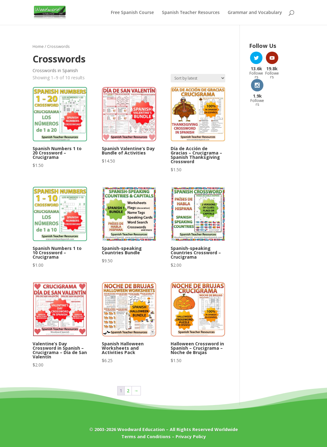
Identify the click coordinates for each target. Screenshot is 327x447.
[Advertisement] (271, 183)
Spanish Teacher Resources (191, 12)
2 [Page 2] (128, 391)
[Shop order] (198, 78)
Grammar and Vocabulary (255, 12)
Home (38, 46)
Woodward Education (141, 429)
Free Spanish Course (132, 12)
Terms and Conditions (146, 437)
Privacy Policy (191, 437)
